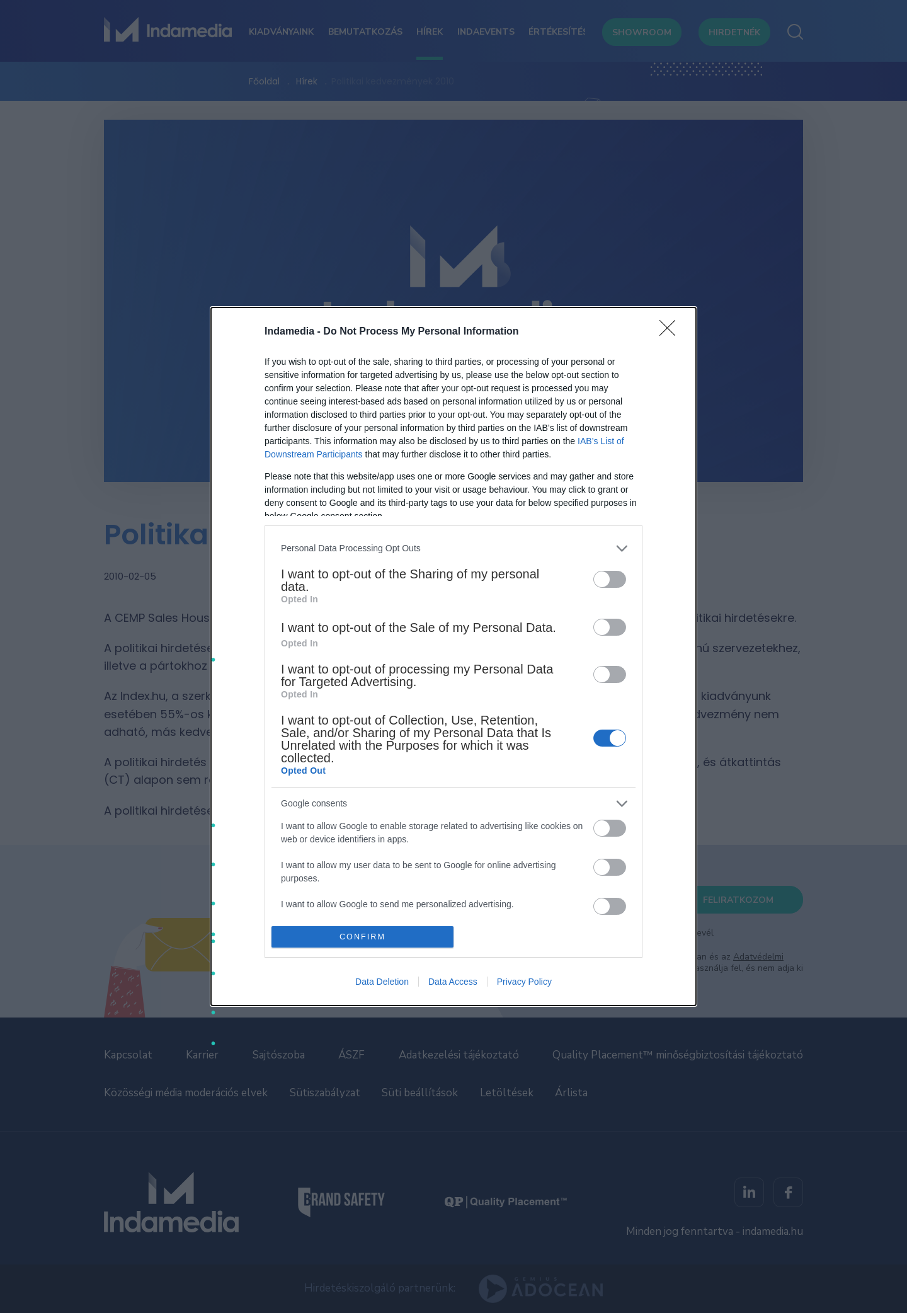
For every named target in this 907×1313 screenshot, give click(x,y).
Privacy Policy (524, 982)
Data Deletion (382, 982)
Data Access (452, 982)
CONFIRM (362, 937)
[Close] (671, 332)
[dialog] (453, 656)
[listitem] (453, 548)
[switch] (609, 579)
